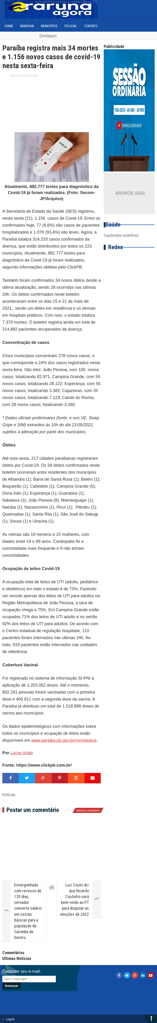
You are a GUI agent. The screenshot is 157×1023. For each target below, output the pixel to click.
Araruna (27, 26)
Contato (90, 26)
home (9, 26)
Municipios (49, 26)
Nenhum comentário (24, 75)
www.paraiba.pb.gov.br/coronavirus (64, 740)
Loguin (10, 1019)
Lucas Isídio (21, 753)
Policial (70, 26)
